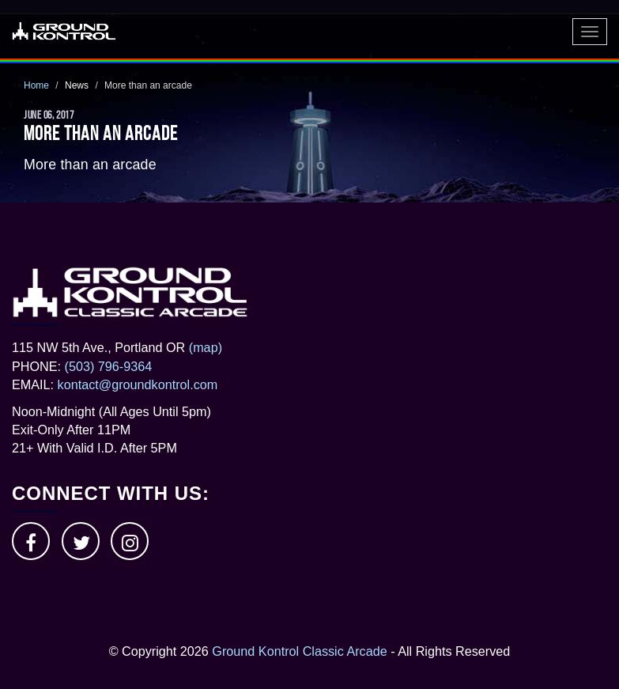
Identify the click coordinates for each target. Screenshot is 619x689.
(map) (205, 347)
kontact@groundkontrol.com (138, 384)
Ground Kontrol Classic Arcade (299, 651)
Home (36, 85)
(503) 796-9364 (109, 366)
